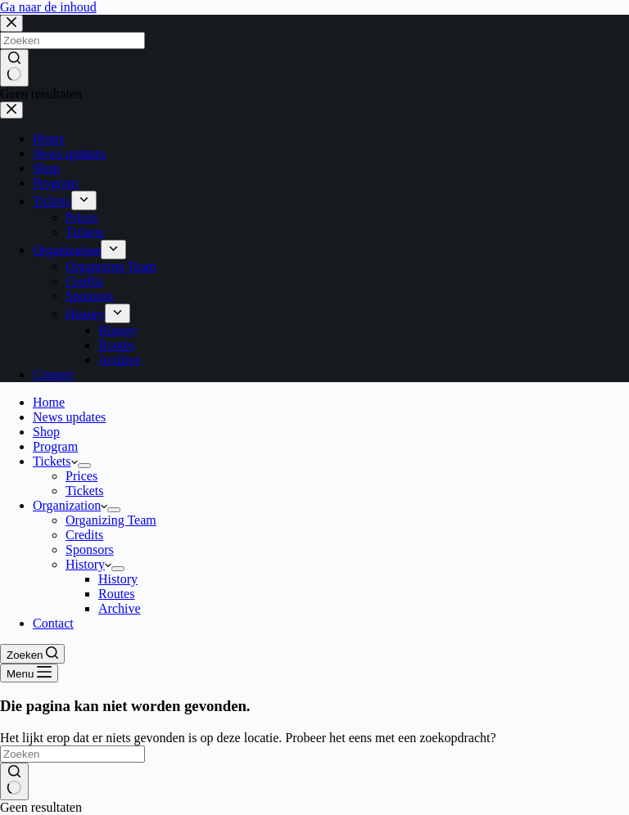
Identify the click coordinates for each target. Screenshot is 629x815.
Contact (53, 623)
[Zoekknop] (14, 781)
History (88, 564)
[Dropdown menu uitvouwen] (84, 465)
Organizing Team (111, 520)
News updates (69, 417)
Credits (84, 535)
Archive (119, 608)
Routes (116, 594)
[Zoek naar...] (72, 754)
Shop (46, 432)
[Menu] (29, 673)
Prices (81, 476)
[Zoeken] (32, 654)
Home (49, 402)
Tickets (55, 461)
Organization (70, 505)
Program (55, 446)
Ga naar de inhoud (48, 7)
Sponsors (90, 549)
